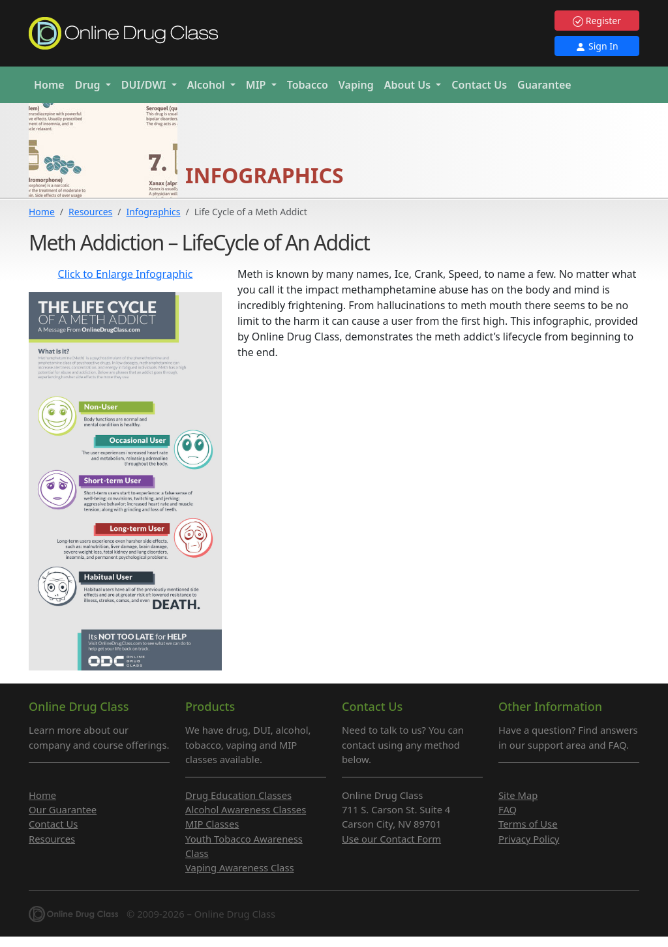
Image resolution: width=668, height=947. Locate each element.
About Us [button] (409, 85)
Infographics (154, 211)
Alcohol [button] (207, 85)
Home (49, 85)
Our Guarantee (63, 809)
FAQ (507, 809)
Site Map (518, 795)
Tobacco (307, 85)
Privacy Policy (528, 838)
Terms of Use (528, 823)
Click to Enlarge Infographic (125, 274)
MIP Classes (212, 823)
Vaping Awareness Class (239, 867)
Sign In (596, 46)
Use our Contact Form (391, 838)
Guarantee (544, 85)
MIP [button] (257, 85)
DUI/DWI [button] (145, 85)
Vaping (356, 85)
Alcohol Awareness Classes (245, 809)
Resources (90, 211)
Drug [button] (89, 85)
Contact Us (479, 85)
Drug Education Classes (238, 795)
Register (597, 20)
